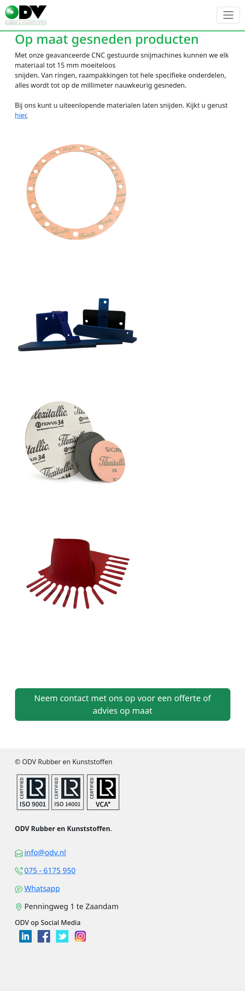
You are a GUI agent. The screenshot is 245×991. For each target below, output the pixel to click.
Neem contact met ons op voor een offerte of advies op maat (122, 704)
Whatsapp (42, 888)
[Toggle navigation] (228, 15)
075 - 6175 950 (50, 870)
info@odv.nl (45, 852)
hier (20, 115)
